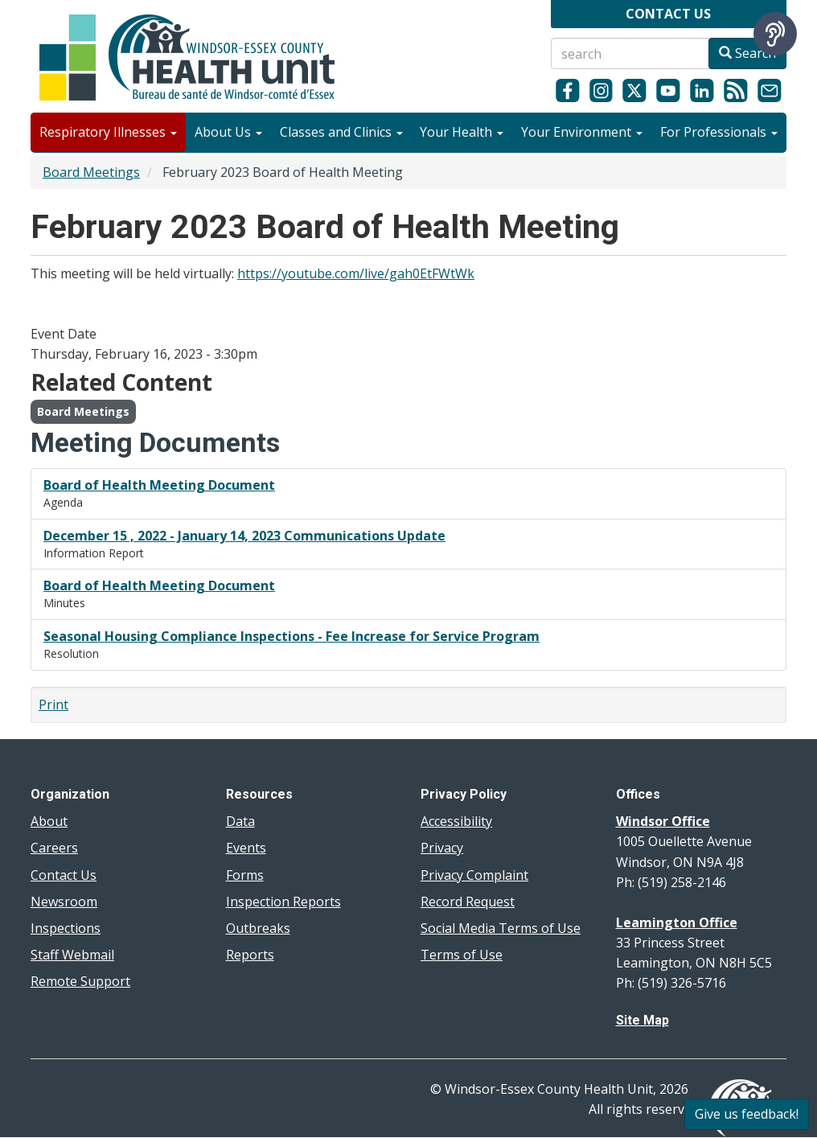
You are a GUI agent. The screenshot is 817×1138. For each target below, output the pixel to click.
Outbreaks (258, 928)
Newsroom (64, 901)
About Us (228, 132)
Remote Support (80, 981)
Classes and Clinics (341, 132)
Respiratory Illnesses (108, 132)
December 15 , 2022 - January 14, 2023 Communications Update (244, 535)
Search (747, 53)
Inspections (66, 928)
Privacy (442, 848)
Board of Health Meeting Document (159, 485)
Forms (245, 875)
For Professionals (719, 132)
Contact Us (63, 875)
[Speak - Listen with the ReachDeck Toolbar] (775, 33)
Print (53, 704)
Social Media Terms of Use (501, 928)
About (49, 821)
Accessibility (456, 821)
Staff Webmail (72, 954)
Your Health (461, 132)
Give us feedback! (747, 1114)
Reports (250, 954)
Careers (54, 848)
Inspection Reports (283, 901)
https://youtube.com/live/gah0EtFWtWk (355, 273)
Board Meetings (91, 172)
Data (240, 821)
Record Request (468, 901)
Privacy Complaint (474, 875)
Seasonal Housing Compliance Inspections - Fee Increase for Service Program (291, 636)
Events (246, 848)
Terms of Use (462, 954)
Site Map (642, 1020)
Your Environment (582, 132)
